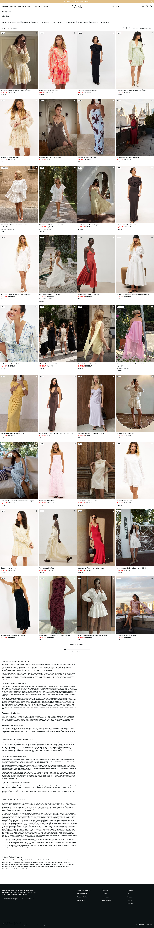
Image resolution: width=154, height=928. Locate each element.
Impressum (105, 897)
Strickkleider (46, 860)
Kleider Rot (66, 866)
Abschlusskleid (63, 860)
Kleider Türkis (25, 869)
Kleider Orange (40, 866)
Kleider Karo (5, 866)
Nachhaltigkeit (106, 900)
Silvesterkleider (49, 862)
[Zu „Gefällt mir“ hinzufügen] (36, 33)
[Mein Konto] (143, 6)
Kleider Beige (58, 862)
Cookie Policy (29, 925)
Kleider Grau (62, 864)
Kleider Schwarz (6, 869)
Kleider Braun (15, 864)
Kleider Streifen (16, 869)
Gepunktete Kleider (26, 862)
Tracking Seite (81, 900)
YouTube (130, 903)
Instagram (130, 890)
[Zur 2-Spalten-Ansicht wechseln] (126, 28)
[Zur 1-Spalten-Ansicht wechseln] (123, 28)
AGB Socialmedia (9, 925)
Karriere (104, 893)
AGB (3, 925)
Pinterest (129, 900)
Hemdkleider (54, 860)
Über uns (105, 890)
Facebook (130, 897)
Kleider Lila (20, 866)
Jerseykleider (38, 860)
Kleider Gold (54, 864)
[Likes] (146, 6)
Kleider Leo (12, 866)
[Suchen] (126, 6)
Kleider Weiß (34, 869)
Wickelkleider (16, 862)
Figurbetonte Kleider (27, 860)
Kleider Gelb (46, 864)
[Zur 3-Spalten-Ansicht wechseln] (129, 28)
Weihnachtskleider (38, 862)
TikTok (129, 893)
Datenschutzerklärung (19, 925)
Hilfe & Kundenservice (84, 890)
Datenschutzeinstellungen (40, 925)
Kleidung (4, 11)
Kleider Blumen (6, 864)
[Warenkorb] (150, 6)
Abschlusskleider (7, 862)
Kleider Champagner (36, 864)
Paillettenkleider (6, 860)
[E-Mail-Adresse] (11, 899)
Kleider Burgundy (24, 864)
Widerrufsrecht (82, 893)
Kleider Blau (66, 862)
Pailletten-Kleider (42, 699)
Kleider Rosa (58, 866)
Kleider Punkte (49, 866)
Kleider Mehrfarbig (29, 866)
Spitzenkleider (16, 860)
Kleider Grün (70, 864)
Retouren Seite (82, 897)
